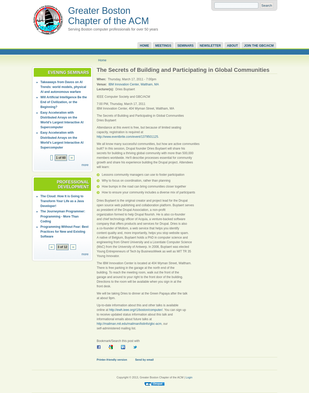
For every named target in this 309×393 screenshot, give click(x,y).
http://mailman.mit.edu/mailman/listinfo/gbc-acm (129, 324)
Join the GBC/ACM (259, 45)
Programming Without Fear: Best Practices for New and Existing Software (64, 231)
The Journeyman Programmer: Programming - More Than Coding (62, 216)
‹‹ (52, 247)
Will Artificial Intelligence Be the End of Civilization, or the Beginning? (63, 102)
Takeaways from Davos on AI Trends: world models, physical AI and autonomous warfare (63, 87)
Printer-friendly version (112, 359)
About (232, 45)
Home (144, 45)
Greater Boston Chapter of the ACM (108, 15)
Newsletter (210, 45)
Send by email (144, 359)
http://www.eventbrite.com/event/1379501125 (127, 137)
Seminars (185, 45)
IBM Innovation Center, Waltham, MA (133, 84)
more (85, 165)
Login (189, 377)
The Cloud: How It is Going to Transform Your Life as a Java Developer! (62, 201)
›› (72, 158)
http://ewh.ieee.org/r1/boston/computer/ (136, 310)
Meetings (163, 45)
